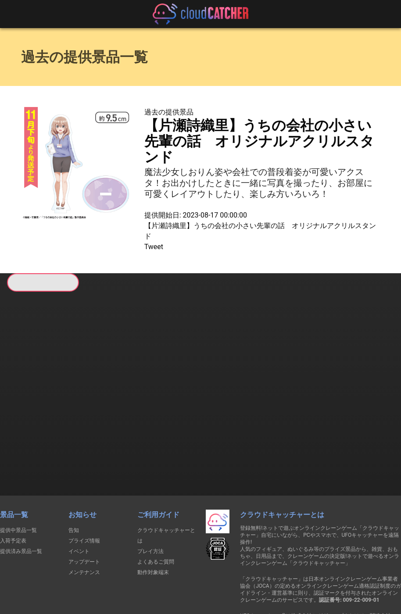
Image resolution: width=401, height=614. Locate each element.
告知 (73, 470)
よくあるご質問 (155, 501)
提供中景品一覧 (18, 470)
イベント (79, 491)
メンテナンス (84, 512)
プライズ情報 (84, 480)
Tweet (153, 247)
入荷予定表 (13, 480)
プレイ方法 (150, 491)
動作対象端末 (153, 512)
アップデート (84, 501)
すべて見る (36, 398)
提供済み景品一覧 (21, 491)
